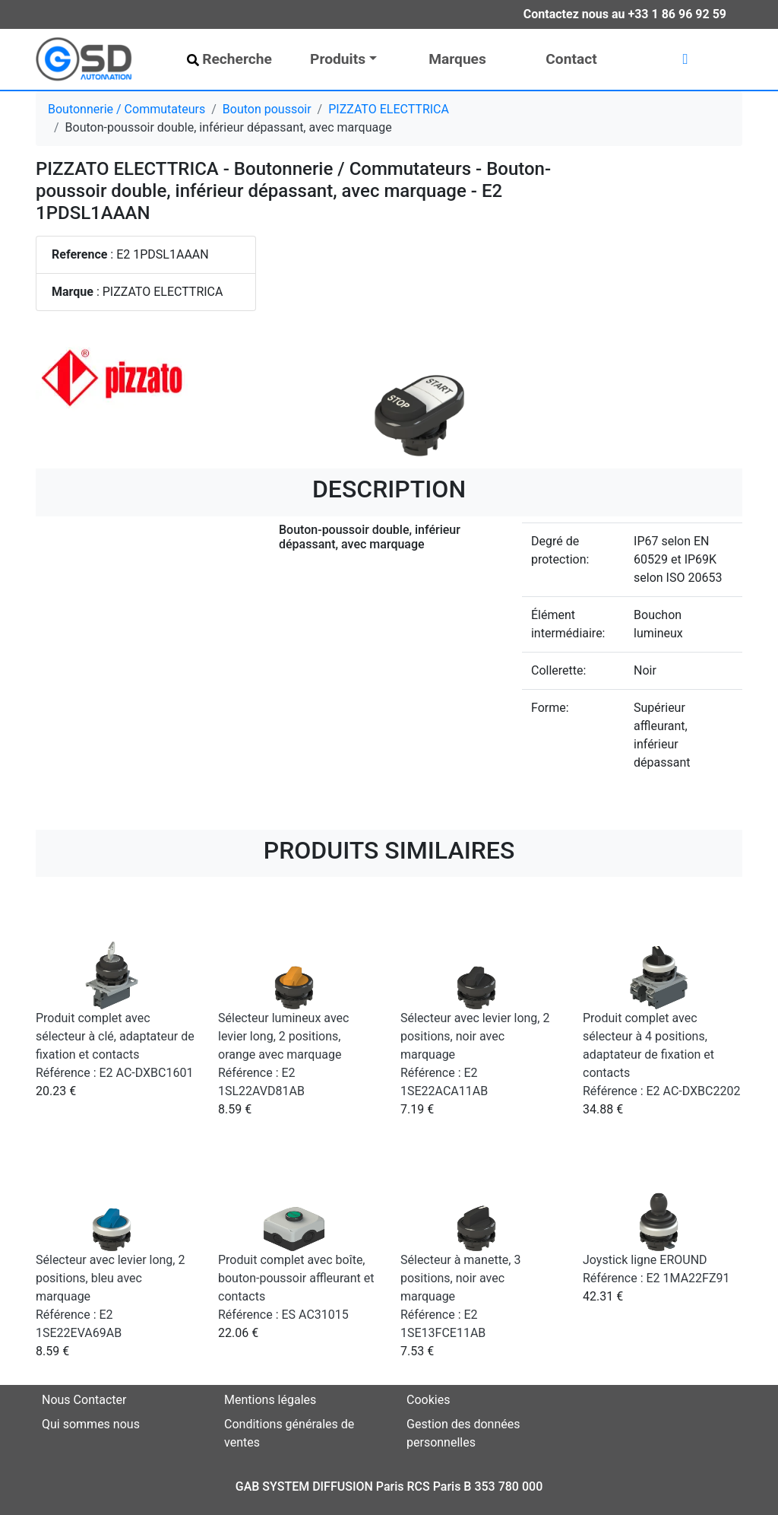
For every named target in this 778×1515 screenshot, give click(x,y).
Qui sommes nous (91, 1424)
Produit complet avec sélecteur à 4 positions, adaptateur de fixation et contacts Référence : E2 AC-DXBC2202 (661, 1054)
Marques (457, 59)
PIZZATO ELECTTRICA (388, 109)
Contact (571, 59)
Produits (337, 59)
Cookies (428, 1400)
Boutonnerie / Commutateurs (126, 109)
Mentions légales (270, 1400)
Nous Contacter (84, 1400)
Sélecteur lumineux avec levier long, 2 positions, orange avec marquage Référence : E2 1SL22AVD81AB (283, 1054)
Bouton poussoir (267, 109)
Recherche (229, 59)
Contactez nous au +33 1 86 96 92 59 (624, 14)
